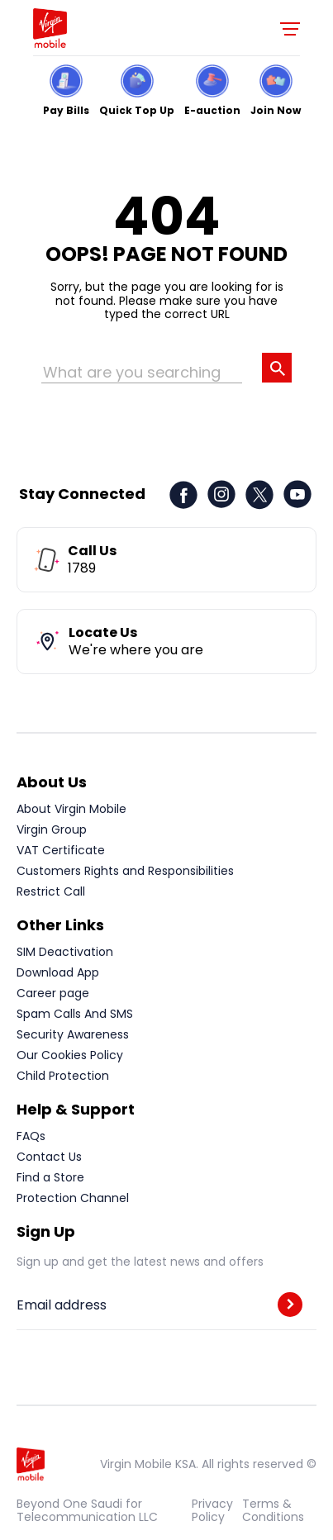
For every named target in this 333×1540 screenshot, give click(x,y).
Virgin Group (52, 829)
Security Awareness (73, 1034)
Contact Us (49, 1156)
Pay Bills (66, 109)
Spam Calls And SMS (75, 1013)
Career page (53, 993)
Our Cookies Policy (70, 1055)
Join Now (275, 109)
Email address (62, 1305)
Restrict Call (51, 891)
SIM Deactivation (65, 951)
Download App (58, 972)
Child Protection (63, 1075)
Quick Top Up (136, 109)
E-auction (212, 109)
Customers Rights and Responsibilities (125, 871)
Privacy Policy (212, 1510)
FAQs (31, 1136)
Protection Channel (73, 1198)
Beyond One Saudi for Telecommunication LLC (87, 1510)
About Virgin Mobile (71, 809)
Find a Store (50, 1177)
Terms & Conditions (273, 1510)
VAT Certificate (61, 850)
